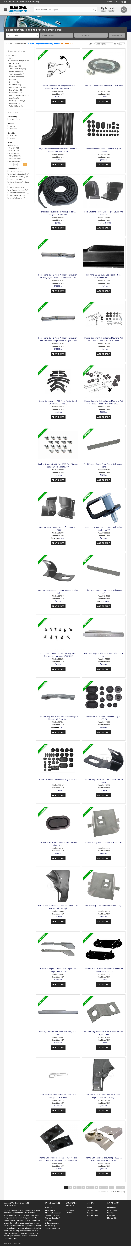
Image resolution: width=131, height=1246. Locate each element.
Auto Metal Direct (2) (16, 195)
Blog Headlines (92, 1215)
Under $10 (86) (13, 145)
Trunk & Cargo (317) (16, 74)
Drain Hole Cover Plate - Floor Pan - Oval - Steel (103, 85)
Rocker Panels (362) (16, 71)
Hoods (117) (14, 82)
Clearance (12, 129)
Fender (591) (14, 63)
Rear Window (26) (16, 90)
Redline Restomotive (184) (18, 174)
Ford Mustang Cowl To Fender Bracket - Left (103, 842)
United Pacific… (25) (16, 187)
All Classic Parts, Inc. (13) (18, 190)
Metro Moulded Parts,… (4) (18, 193)
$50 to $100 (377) (14, 153)
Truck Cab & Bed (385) (17, 69)
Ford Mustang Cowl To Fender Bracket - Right (104, 905)
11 (111, 1187)
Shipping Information (53, 1213)
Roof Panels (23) (15, 93)
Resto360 (48, 1208)
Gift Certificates (92, 1210)
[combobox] (22, 35)
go (25, 165)
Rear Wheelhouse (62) (17, 87)
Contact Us (22, 2)
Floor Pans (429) (15, 66)
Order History (112, 1210)
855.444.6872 (9, 2)
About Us (48, 1221)
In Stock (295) (14, 119)
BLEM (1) (12, 138)
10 (106, 1187)
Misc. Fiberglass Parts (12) (19, 95)
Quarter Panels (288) (16, 77)
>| (122, 1187)
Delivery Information (52, 1223)
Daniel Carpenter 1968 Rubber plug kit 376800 (58, 779)
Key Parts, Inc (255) (16, 171)
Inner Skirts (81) (15, 85)
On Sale (11, 126)
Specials (90, 1213)
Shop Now (117, 35)
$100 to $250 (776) (14, 156)
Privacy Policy (50, 1226)
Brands (89, 1208)
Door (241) (13, 79)
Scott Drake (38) (15, 179)
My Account (111, 1208)
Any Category (12, 55)
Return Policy (50, 1210)
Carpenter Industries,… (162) (19, 177)
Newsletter (111, 1215)
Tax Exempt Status (52, 1215)
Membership (112, 1218)
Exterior (30, 44)
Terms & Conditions (52, 1228)
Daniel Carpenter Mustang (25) (18, 183)
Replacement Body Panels (48, 44)
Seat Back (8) (14, 98)
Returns (69, 1213)
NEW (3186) (13, 136)
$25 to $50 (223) (13, 151)
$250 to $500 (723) (14, 159)
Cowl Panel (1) (14, 103)
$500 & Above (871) (15, 161)
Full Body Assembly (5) (17, 101)
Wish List (110, 1213)
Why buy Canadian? (52, 1218)
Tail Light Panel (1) (16, 106)
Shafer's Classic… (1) (16, 198)
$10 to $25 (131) (13, 148)
